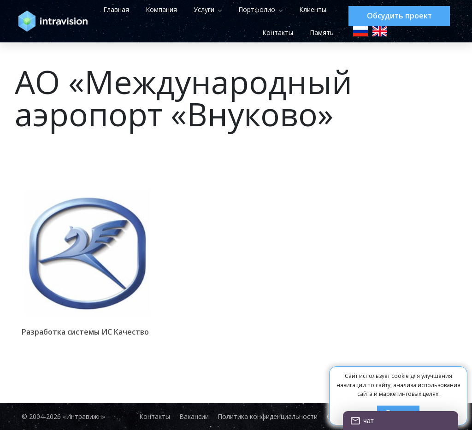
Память (320, 32)
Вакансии (194, 416)
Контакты (275, 32)
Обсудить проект (399, 16)
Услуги (246, 9)
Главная (158, 9)
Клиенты (230, 32)
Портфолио (298, 9)
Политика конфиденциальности (268, 416)
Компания (203, 9)
